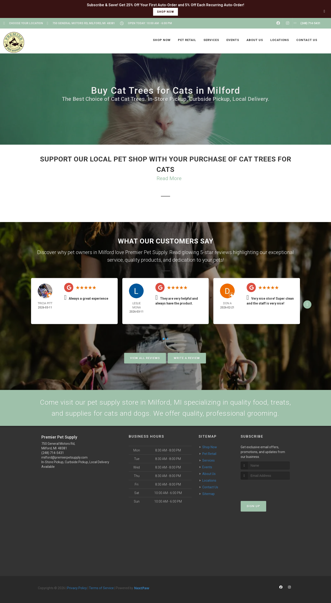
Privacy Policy (77, 588)
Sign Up (253, 506)
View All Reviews (145, 358)
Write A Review (187, 358)
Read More (169, 178)
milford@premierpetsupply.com (64, 457)
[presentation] (265, 488)
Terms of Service (101, 588)
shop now (165, 11)
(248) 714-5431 (52, 453)
